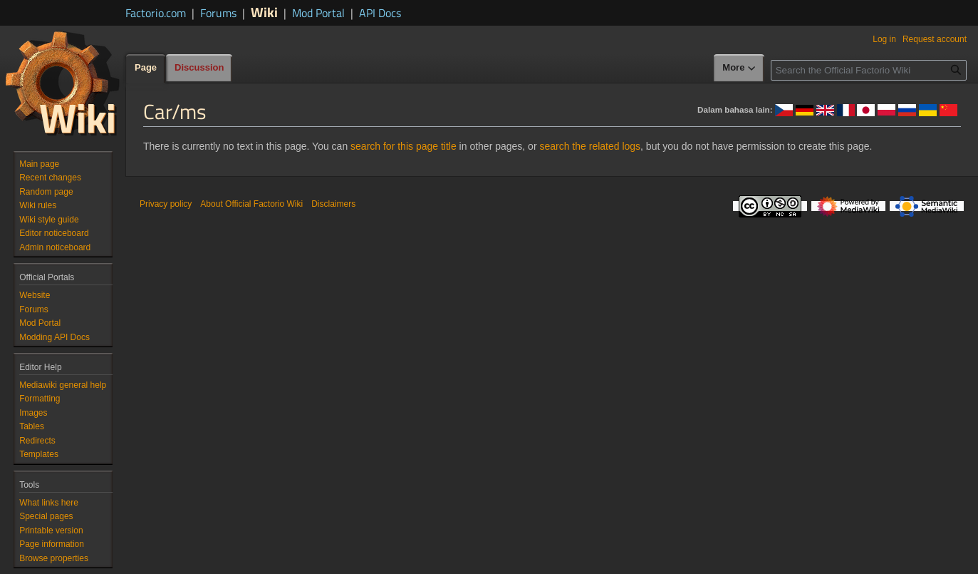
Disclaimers (333, 204)
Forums (218, 12)
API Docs (380, 12)
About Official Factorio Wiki (251, 204)
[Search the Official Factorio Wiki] (869, 70)
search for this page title (403, 146)
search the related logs (589, 146)
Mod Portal (318, 12)
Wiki (264, 11)
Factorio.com (155, 12)
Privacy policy (166, 204)
